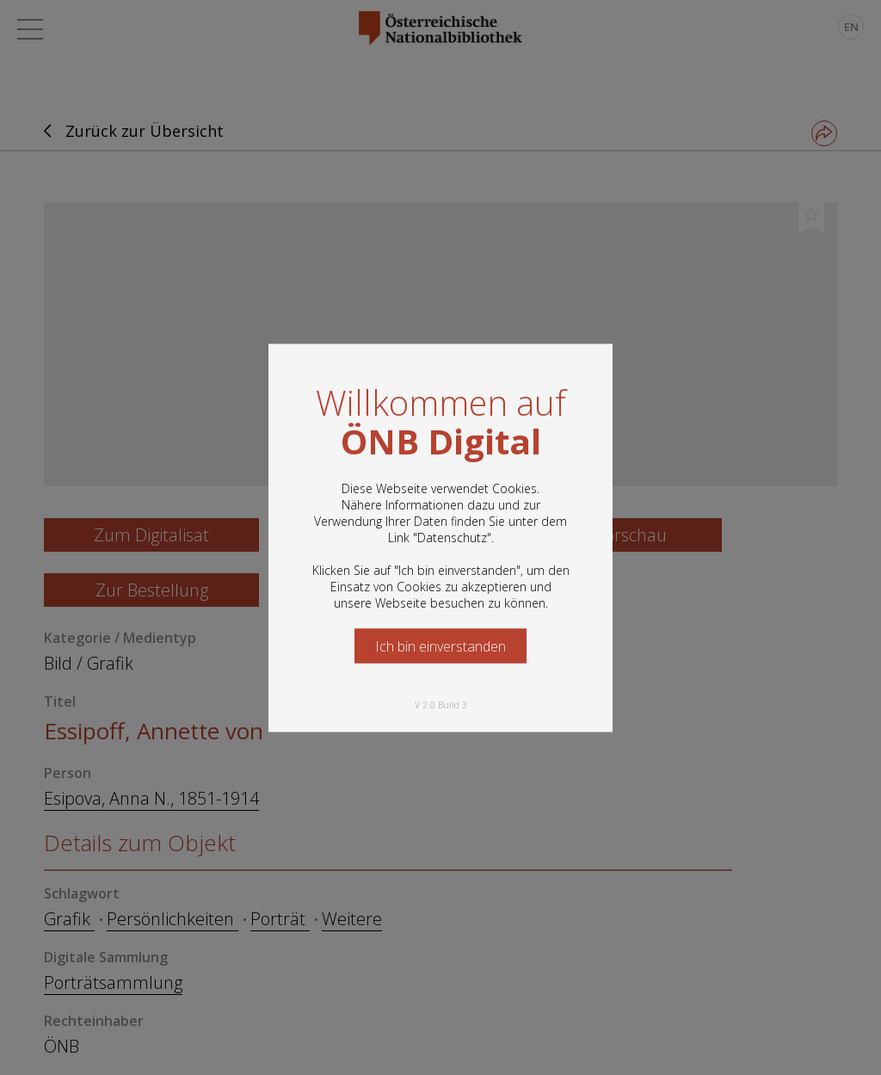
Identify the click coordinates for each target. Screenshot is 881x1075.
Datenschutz (452, 536)
